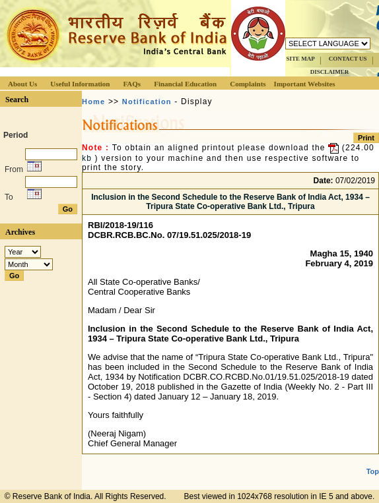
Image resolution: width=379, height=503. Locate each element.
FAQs (132, 84)
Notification (147, 101)
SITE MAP (300, 58)
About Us (22, 84)
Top (372, 471)
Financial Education (185, 84)
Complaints (247, 84)
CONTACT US (348, 58)
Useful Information (80, 84)
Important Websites (304, 84)
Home (93, 101)
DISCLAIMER (329, 72)
